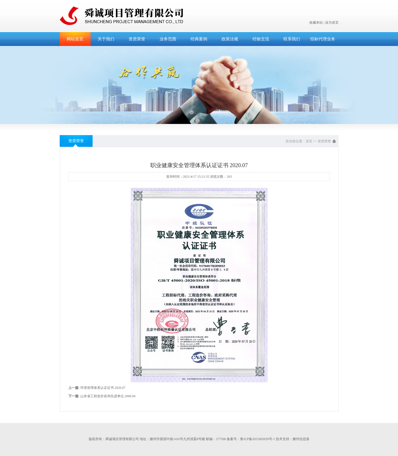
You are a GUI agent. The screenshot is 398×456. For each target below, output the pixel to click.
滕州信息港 (301, 439)
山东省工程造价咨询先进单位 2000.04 (108, 396)
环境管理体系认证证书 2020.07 (103, 388)
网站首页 (75, 39)
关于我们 (106, 39)
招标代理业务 (322, 39)
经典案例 (198, 39)
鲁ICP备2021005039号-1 (257, 439)
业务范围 (168, 39)
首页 (309, 141)
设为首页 (332, 23)
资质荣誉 (137, 39)
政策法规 (229, 39)
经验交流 (260, 39)
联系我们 (291, 39)
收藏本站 (316, 23)
